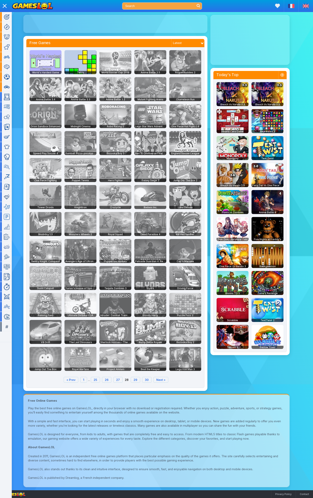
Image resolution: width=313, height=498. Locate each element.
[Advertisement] (121, 24)
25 (101, 379)
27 (124, 379)
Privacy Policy (283, 494)
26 (112, 379)
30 (153, 379)
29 (141, 379)
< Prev (76, 379)
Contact (304, 494)
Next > (166, 379)
